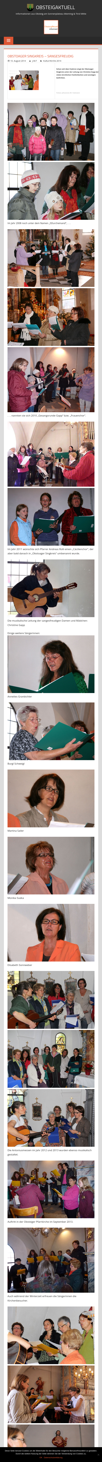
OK (41, 1457)
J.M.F (34, 60)
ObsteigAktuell (55, 7)
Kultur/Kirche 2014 (52, 60)
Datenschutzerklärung (53, 1457)
